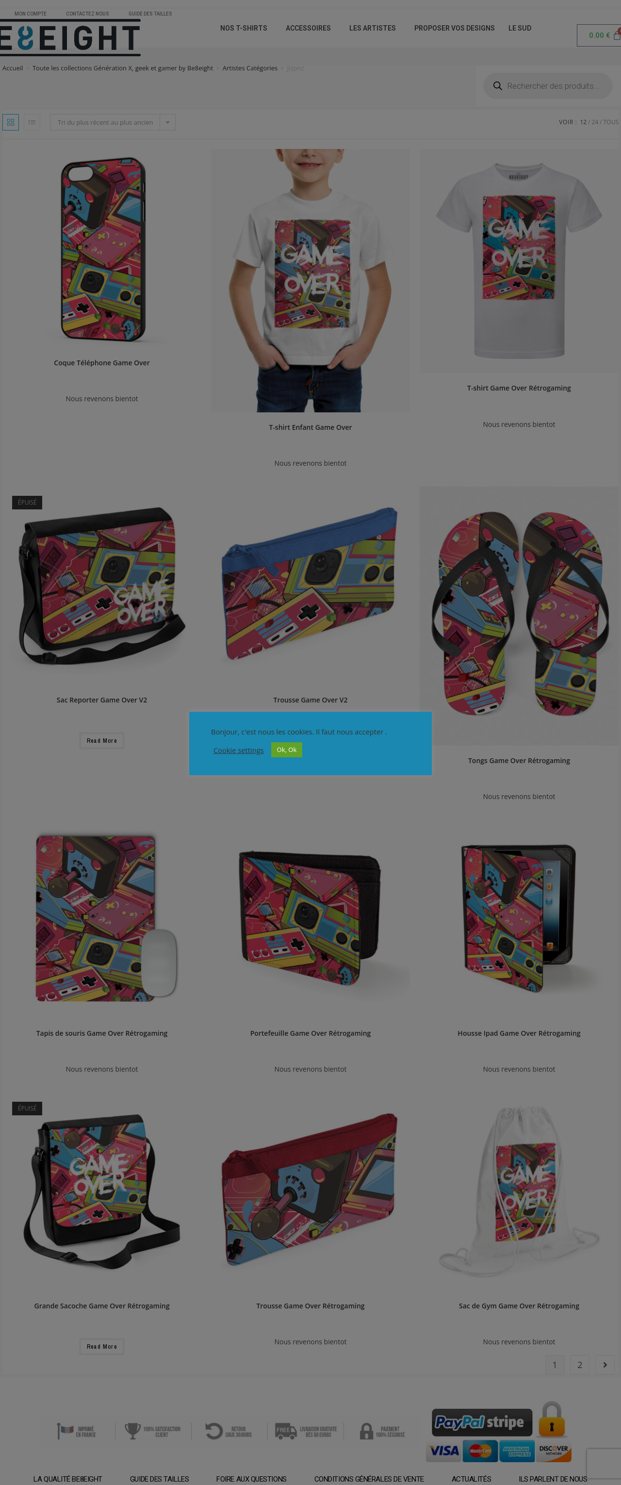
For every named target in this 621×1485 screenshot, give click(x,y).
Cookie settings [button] (238, 750)
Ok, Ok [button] (287, 749)
